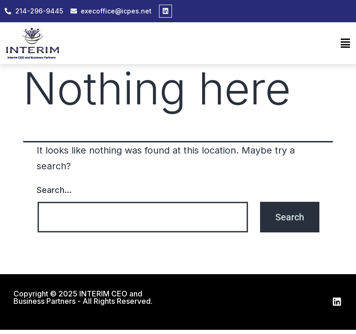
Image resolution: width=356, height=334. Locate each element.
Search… (54, 190)
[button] (345, 43)
